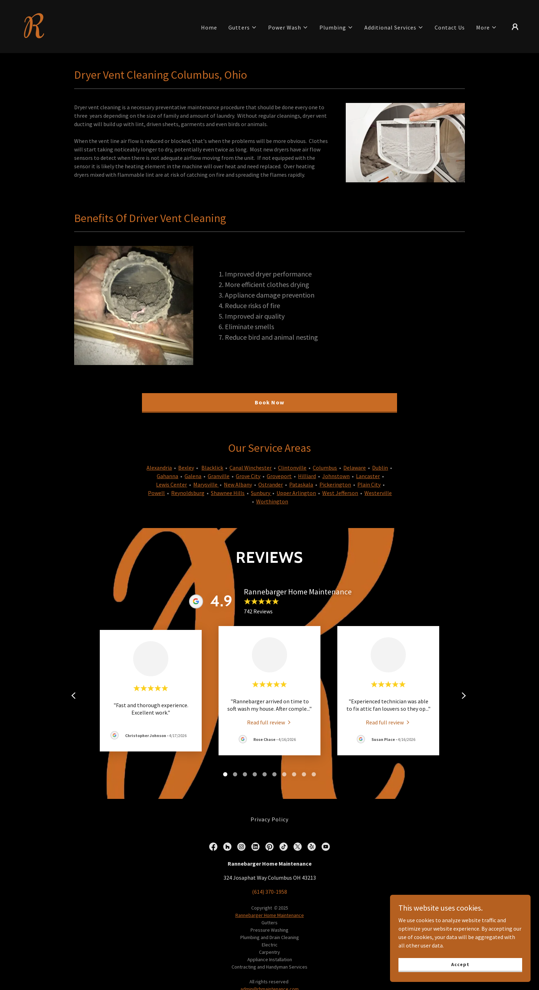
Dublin (380, 467)
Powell (156, 492)
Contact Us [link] (450, 27)
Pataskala (301, 484)
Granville (218, 476)
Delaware (354, 467)
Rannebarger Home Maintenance (269, 915)
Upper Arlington (296, 492)
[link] (35, 25)
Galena (192, 476)
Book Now (269, 402)
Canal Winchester (250, 467)
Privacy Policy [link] (269, 819)
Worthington (272, 501)
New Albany (238, 484)
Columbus (325, 467)
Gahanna (167, 476)
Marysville (206, 484)
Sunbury (261, 492)
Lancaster (368, 476)
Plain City (369, 484)
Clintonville (292, 467)
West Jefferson (340, 492)
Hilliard (307, 476)
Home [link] (209, 27)
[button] (242, 27)
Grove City (248, 476)
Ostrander (270, 484)
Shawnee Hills (228, 492)
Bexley (186, 467)
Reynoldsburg (187, 492)
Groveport (279, 476)
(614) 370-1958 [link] (269, 891)
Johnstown (336, 476)
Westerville (378, 492)
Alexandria (159, 467)
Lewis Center (171, 484)
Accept (460, 964)
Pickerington (335, 484)
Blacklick (212, 467)
